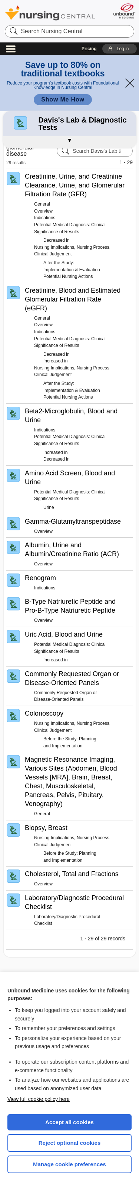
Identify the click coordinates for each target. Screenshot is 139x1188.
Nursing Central (50, 12)
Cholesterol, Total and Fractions (72, 874)
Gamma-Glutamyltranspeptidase (73, 521)
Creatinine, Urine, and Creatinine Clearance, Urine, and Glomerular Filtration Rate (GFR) (75, 185)
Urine (48, 507)
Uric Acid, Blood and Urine (64, 634)
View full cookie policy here (38, 1099)
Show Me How (62, 99)
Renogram (40, 578)
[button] (119, 49)
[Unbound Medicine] (124, 11)
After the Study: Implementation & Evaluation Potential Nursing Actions (71, 269)
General (42, 204)
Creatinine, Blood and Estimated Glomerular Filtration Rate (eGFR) (72, 299)
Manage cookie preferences (69, 1164)
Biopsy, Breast (46, 827)
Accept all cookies (69, 1122)
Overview (43, 211)
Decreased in (56, 240)
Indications (44, 217)
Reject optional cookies (70, 1143)
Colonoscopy (44, 713)
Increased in (55, 361)
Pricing (89, 48)
